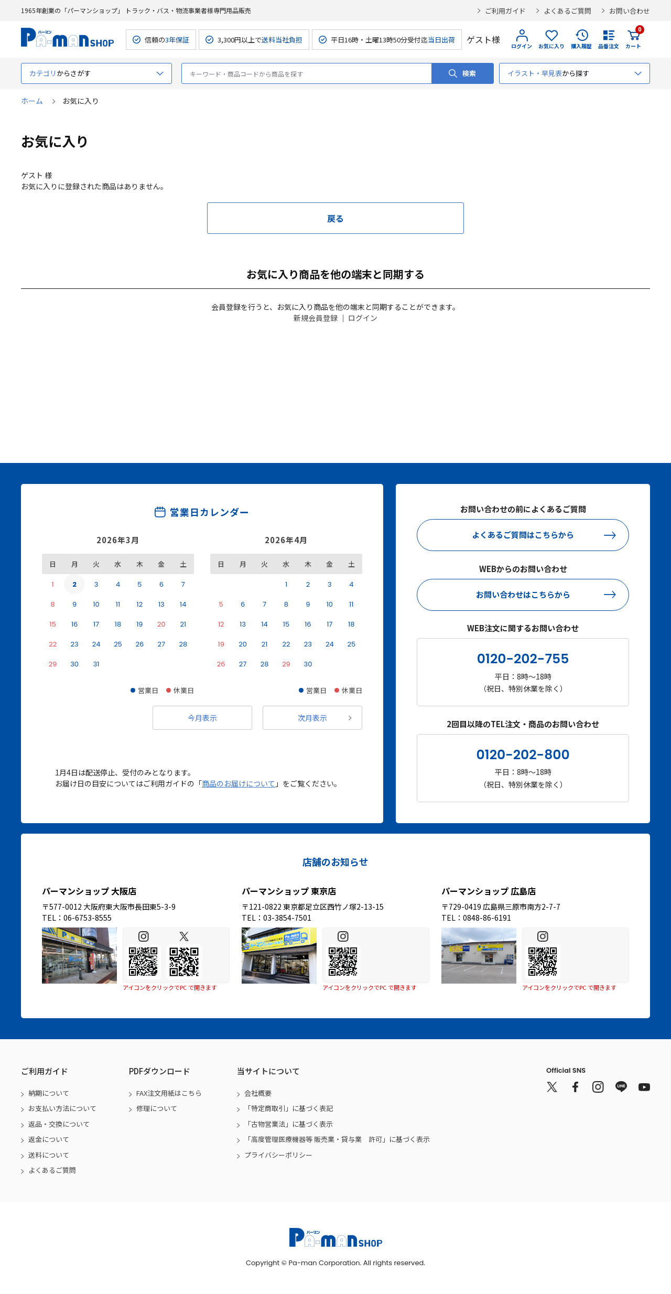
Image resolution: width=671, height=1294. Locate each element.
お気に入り (551, 46)
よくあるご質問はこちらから (523, 534)
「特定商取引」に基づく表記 (288, 1108)
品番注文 (608, 46)
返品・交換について (59, 1124)
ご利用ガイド (505, 10)
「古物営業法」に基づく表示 (288, 1124)
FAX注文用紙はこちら (169, 1093)
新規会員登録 (316, 317)
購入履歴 (581, 46)
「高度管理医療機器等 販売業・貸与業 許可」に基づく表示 (337, 1139)
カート (633, 39)
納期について (48, 1093)
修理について (156, 1108)
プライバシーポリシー (278, 1155)
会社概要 (258, 1093)
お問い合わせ (629, 10)
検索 (469, 73)
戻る (335, 218)
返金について (48, 1139)
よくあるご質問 (567, 10)
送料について (48, 1155)
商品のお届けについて (238, 783)
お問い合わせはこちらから (523, 594)
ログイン (521, 46)
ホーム (32, 100)
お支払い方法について (62, 1108)
